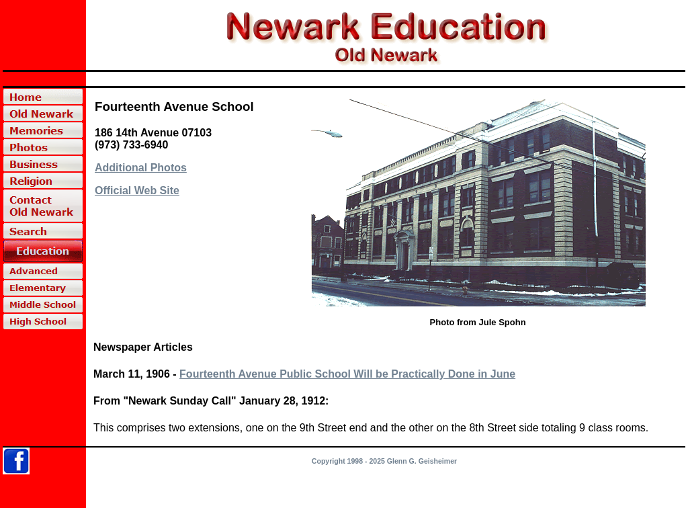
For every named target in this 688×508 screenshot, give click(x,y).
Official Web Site (137, 190)
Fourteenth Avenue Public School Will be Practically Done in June (347, 374)
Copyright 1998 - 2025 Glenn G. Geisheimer (384, 461)
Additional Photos (141, 167)
